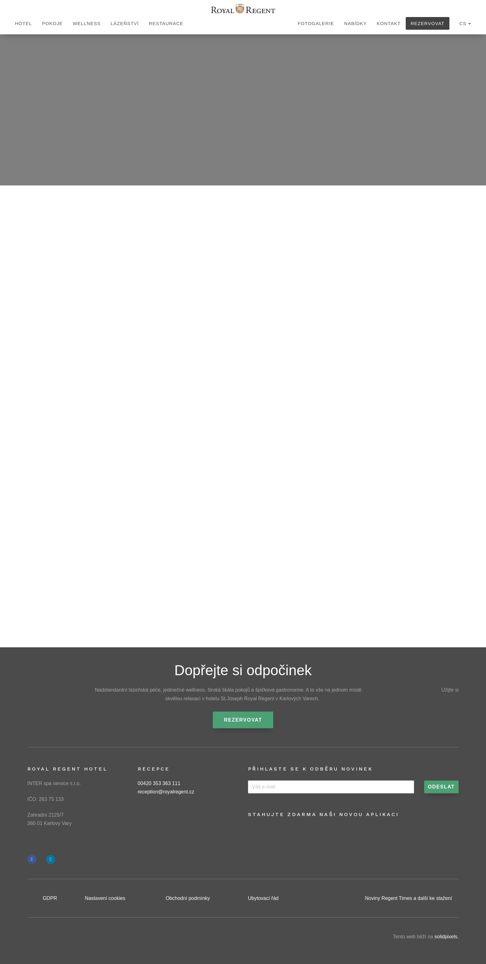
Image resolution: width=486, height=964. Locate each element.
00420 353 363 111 (159, 783)
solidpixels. (447, 936)
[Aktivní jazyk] (465, 23)
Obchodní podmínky (188, 898)
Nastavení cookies (105, 898)
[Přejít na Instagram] (50, 859)
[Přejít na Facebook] (31, 859)
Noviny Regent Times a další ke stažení (408, 898)
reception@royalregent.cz (166, 791)
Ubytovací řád (263, 898)
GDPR (50, 898)
